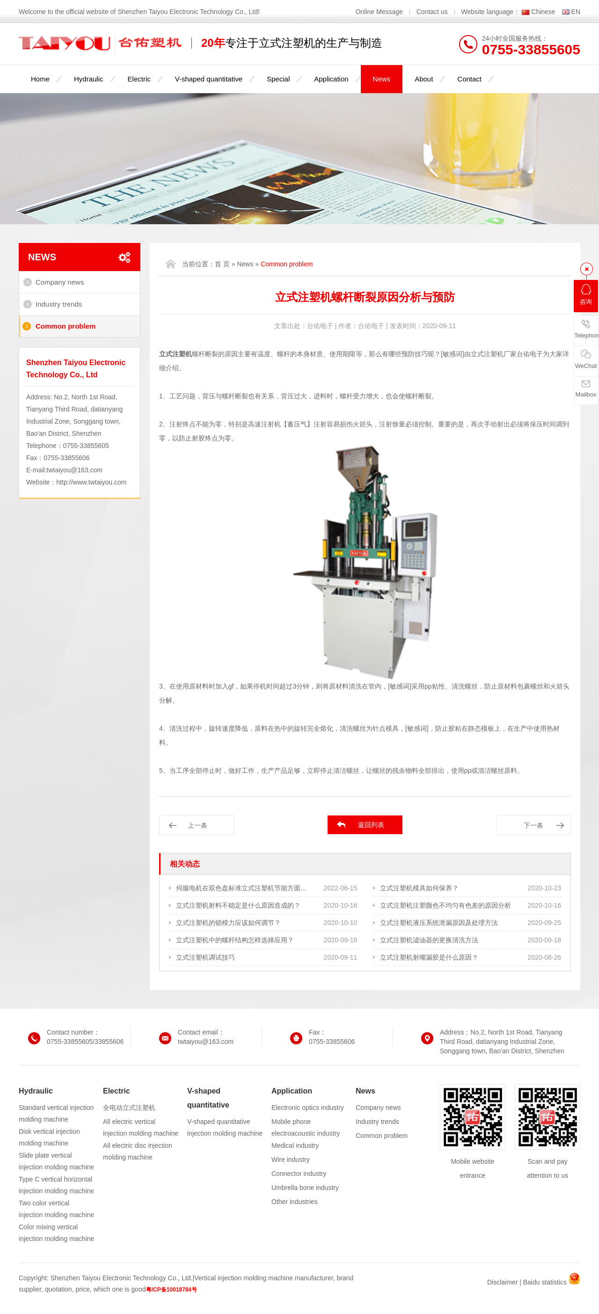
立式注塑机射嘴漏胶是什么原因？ (429, 957)
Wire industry (290, 1159)
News (382, 79)
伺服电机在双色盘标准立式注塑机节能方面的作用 (242, 888)
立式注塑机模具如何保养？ (419, 888)
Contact (469, 79)
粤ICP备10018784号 (171, 1289)
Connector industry (299, 1173)
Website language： (490, 11)
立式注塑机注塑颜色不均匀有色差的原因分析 (445, 905)
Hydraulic (88, 79)
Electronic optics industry (307, 1107)
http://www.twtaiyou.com (91, 482)
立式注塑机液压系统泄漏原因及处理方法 (439, 922)
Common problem (65, 326)
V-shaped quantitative (208, 79)
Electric (139, 79)
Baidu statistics (545, 1282)
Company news (60, 282)
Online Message (380, 11)
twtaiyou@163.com (74, 470)
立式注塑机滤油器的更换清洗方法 (429, 940)
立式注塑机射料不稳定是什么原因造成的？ (238, 905)
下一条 (533, 825)
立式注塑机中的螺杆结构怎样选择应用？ (235, 940)
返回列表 (371, 825)
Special (278, 79)
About (424, 79)
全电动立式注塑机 (129, 1107)
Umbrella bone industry (305, 1187)
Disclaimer (502, 1282)
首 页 (222, 264)
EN (575, 11)
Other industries (294, 1201)
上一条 (197, 825)
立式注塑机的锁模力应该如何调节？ (228, 922)
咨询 (586, 294)
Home (40, 79)
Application (331, 79)
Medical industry (295, 1145)
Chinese (543, 11)
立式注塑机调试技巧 (205, 957)
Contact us (432, 11)
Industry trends (59, 304)
